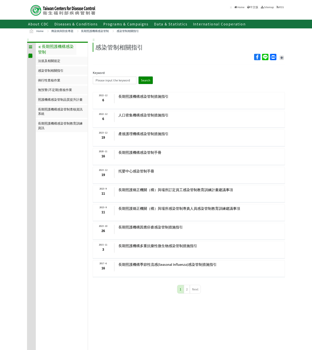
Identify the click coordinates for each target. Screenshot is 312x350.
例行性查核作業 (49, 80)
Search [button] (145, 80)
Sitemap (269, 7)
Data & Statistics (170, 24)
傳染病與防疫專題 (62, 31)
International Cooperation (219, 24)
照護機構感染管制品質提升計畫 (60, 100)
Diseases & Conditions (76, 24)
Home (241, 7)
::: (28, 39)
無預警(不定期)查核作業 (55, 90)
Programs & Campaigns (125, 24)
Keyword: (99, 73)
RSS (281, 7)
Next (195, 289)
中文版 (254, 7)
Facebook (257, 57)
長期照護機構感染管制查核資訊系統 (60, 111)
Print (273, 57)
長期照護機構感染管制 (95, 31)
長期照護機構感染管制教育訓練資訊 (60, 125)
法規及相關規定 (49, 61)
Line (265, 57)
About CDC (38, 24)
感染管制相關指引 (128, 31)
